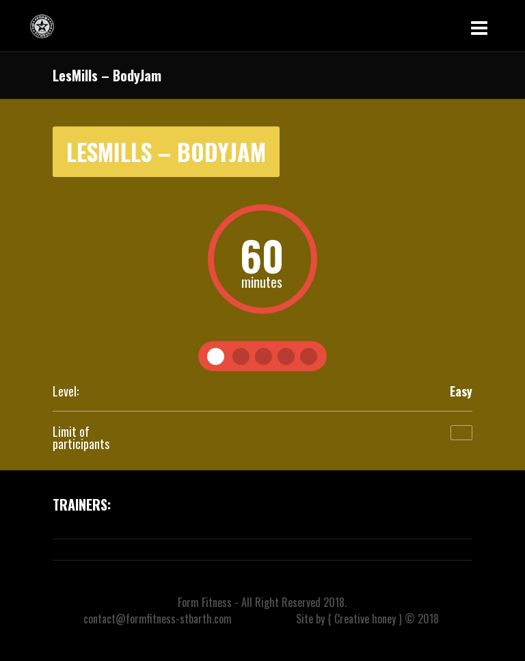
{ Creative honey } (364, 618)
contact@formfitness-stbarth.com (157, 618)
